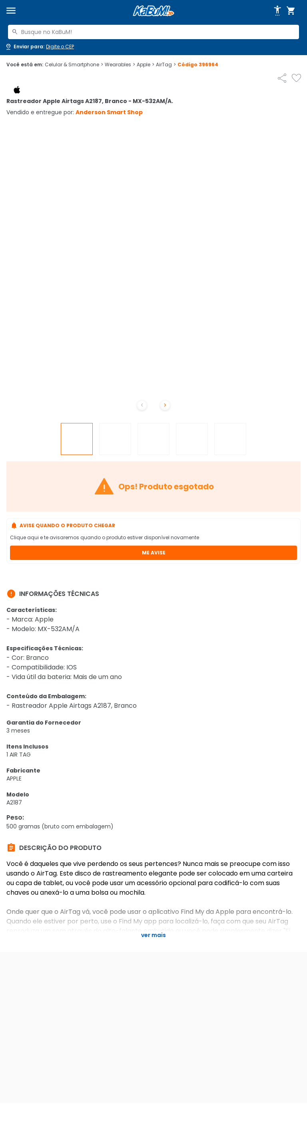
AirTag (166, 65)
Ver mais (153, 935)
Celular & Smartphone (74, 65)
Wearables (120, 65)
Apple (145, 65)
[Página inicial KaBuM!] (153, 11)
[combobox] (153, 32)
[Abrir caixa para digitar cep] (39, 46)
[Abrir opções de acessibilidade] (277, 11)
